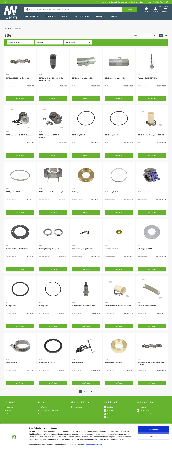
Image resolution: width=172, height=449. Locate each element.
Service (101, 20)
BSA (7, 75)
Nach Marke (18, 28)
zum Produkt (20, 98)
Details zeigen (116, 445)
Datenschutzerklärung (92, 437)
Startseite (7, 28)
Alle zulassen (153, 422)
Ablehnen (153, 429)
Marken (65, 20)
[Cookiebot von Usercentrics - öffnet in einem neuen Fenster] (14, 444)
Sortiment (51, 20)
